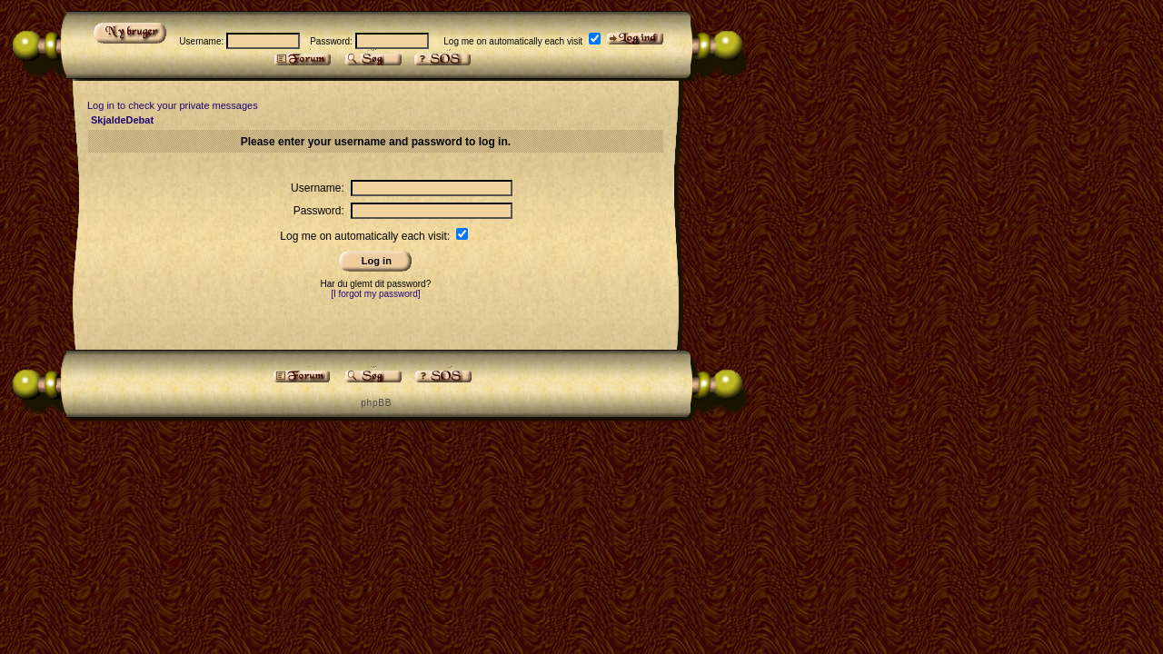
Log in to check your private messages (172, 105)
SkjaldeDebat (122, 119)
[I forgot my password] (375, 294)
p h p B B (375, 403)
